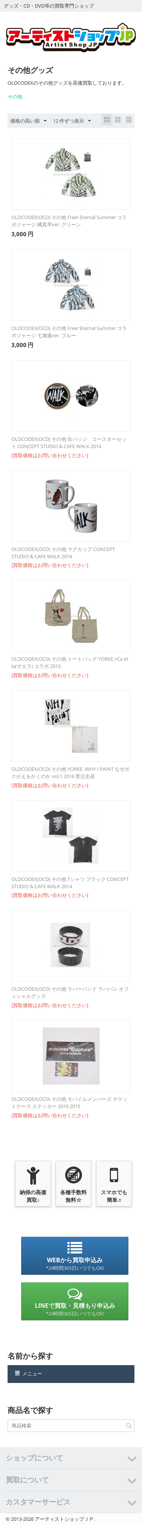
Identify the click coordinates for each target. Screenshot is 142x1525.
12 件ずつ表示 (72, 121)
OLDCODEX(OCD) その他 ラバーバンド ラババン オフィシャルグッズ (70, 992)
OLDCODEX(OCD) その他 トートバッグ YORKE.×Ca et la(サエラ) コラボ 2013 (69, 662)
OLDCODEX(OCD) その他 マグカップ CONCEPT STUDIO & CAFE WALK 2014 (63, 553)
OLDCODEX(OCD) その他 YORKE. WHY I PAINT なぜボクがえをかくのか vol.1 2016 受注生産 (70, 773)
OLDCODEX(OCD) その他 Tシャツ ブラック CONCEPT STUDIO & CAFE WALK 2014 (70, 883)
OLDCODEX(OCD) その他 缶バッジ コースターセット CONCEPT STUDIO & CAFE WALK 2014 (68, 443)
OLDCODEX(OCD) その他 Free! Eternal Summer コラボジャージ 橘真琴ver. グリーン (69, 221)
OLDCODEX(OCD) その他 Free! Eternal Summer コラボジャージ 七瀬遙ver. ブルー (69, 332)
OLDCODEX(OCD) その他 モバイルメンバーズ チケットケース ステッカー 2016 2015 (69, 1103)
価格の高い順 (28, 121)
